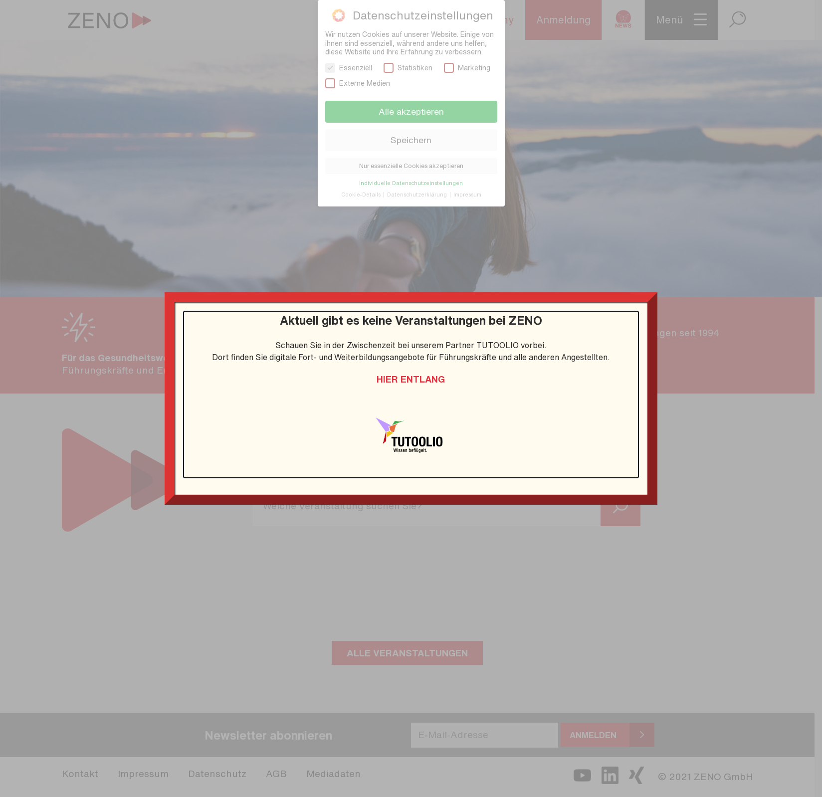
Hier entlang (411, 379)
